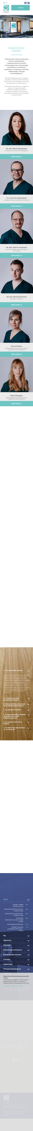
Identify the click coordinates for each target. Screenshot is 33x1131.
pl (4, 3)
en (6, 3)
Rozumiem (6, 986)
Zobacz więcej (15, 157)
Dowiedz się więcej (16, 986)
